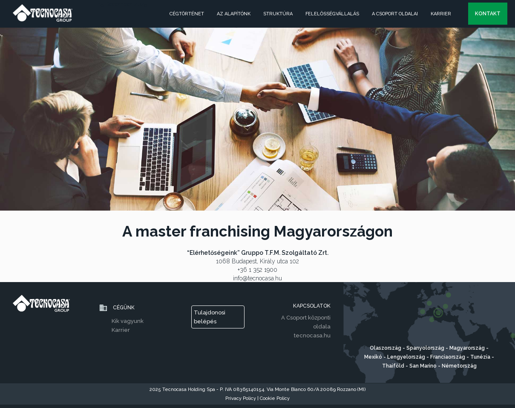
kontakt (488, 14)
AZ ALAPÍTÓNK (233, 14)
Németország (459, 366)
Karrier (441, 14)
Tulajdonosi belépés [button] (209, 317)
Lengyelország (406, 357)
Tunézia (481, 357)
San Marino (423, 366)
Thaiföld (393, 366)
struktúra (278, 14)
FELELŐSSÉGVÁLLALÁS (332, 14)
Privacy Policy (241, 398)
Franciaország (447, 357)
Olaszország (386, 348)
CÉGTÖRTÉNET (187, 14)
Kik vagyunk (128, 321)
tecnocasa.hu (312, 335)
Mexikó (373, 357)
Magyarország (467, 348)
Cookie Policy (275, 398)
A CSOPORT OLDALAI (395, 14)
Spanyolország (425, 348)
